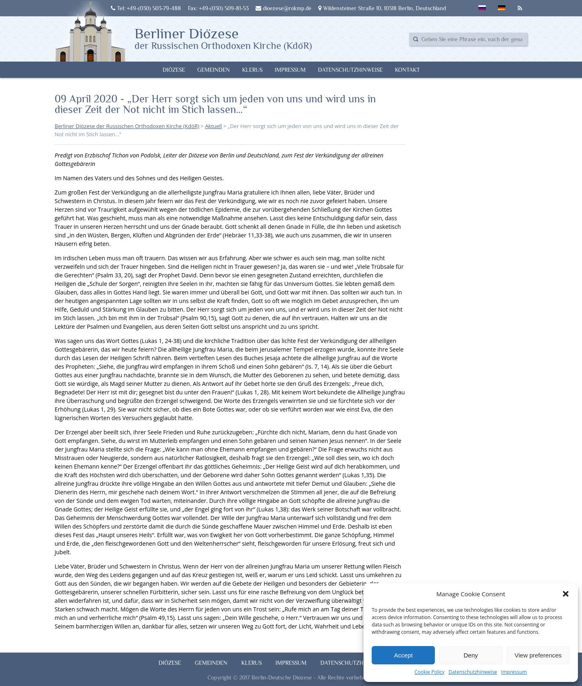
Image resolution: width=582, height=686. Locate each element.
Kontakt (407, 69)
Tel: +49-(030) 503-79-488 (146, 8)
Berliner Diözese (223, 38)
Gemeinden (213, 69)
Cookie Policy (429, 671)
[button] (566, 594)
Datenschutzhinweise (472, 671)
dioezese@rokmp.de (283, 8)
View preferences (538, 655)
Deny (470, 655)
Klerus (252, 69)
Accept (403, 655)
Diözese (174, 69)
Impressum (514, 671)
